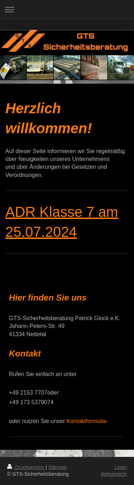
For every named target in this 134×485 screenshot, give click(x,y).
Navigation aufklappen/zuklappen (67, 9)
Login (121, 467)
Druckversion (26, 467)
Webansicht (114, 474)
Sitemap (57, 467)
